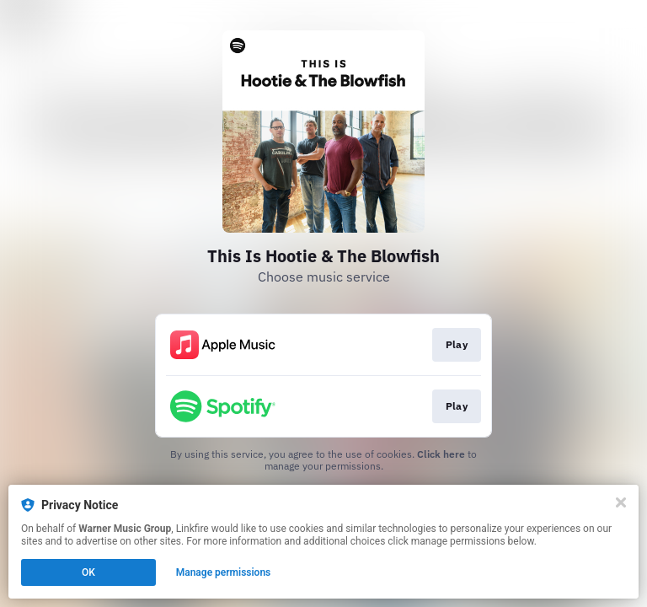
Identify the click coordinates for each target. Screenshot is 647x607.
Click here (441, 454)
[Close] (620, 502)
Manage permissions (223, 572)
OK (88, 572)
